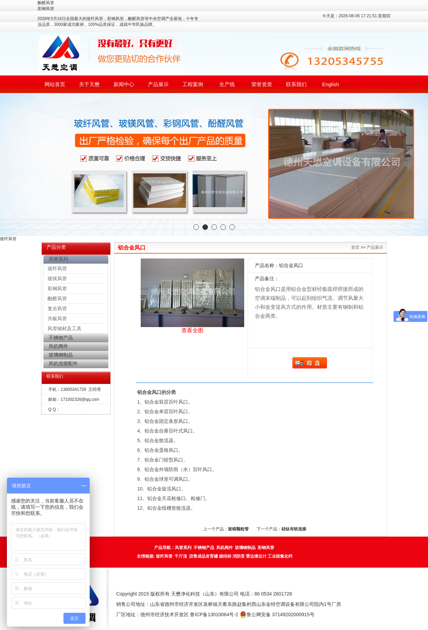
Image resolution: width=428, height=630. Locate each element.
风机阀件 (224, 547)
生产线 (227, 84)
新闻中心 (123, 84)
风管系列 (183, 547)
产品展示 (158, 84)
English (330, 84)
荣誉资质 (261, 84)
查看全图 (192, 330)
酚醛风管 (57, 298)
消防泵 (238, 556)
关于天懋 (89, 84)
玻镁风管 (57, 278)
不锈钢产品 (203, 547)
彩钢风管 (57, 288)
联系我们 (296, 84)
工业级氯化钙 (280, 556)
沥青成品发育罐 (203, 556)
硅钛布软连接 (293, 529)
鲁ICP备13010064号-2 (214, 614)
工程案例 (192, 84)
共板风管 (57, 318)
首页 (355, 247)
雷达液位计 (256, 556)
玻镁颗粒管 (238, 529)
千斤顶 (181, 556)
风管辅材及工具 (64, 328)
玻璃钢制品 (245, 547)
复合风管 (57, 308)
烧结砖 (225, 556)
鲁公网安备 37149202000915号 (277, 614)
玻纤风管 (57, 268)
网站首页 (54, 84)
